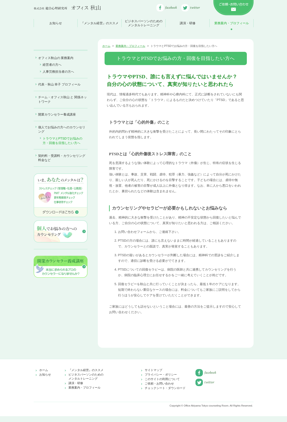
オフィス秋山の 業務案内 (56, 103)
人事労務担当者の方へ (58, 117)
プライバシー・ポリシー (161, 380)
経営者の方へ (52, 110)
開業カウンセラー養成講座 (57, 160)
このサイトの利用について (162, 385)
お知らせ (55, 23)
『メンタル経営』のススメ (99, 23)
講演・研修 (187, 23)
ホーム (106, 46)
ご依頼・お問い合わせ (159, 389)
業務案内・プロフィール (231, 23)
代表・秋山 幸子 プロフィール (59, 129)
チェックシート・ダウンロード (165, 394)
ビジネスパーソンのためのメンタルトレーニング (143, 23)
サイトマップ (153, 376)
